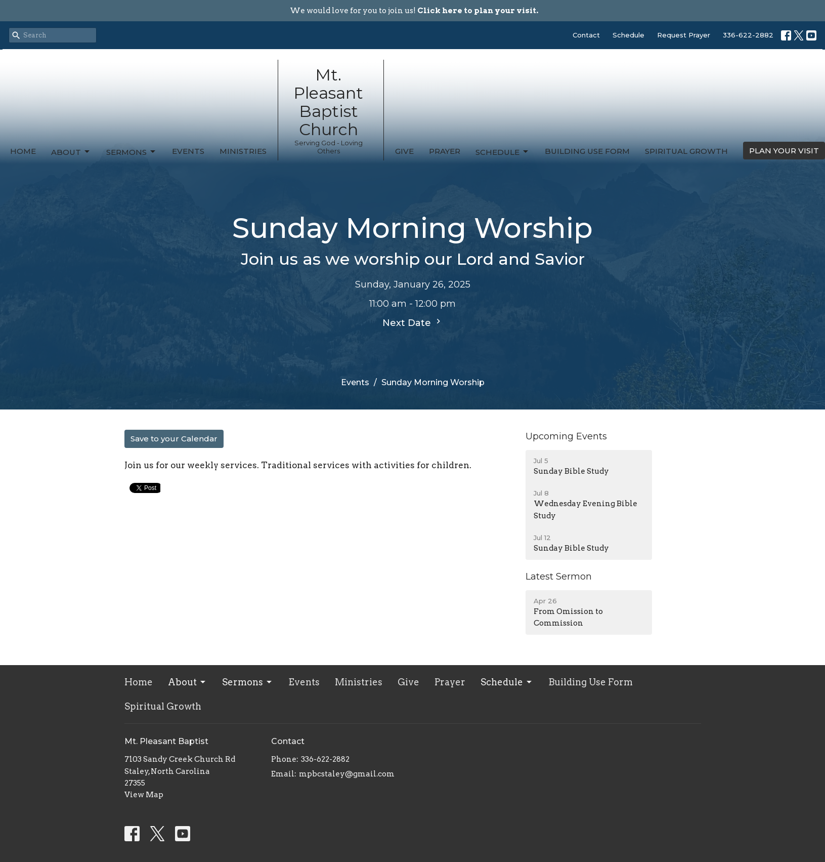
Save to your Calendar (174, 438)
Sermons (131, 152)
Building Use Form (587, 151)
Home (23, 151)
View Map (143, 794)
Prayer (444, 151)
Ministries (243, 151)
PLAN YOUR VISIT (784, 150)
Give (404, 151)
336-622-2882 (748, 35)
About (71, 152)
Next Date (412, 322)
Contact (586, 35)
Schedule (628, 35)
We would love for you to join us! (414, 10)
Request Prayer (683, 35)
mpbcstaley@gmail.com (347, 773)
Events (188, 151)
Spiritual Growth (686, 151)
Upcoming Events (566, 436)
